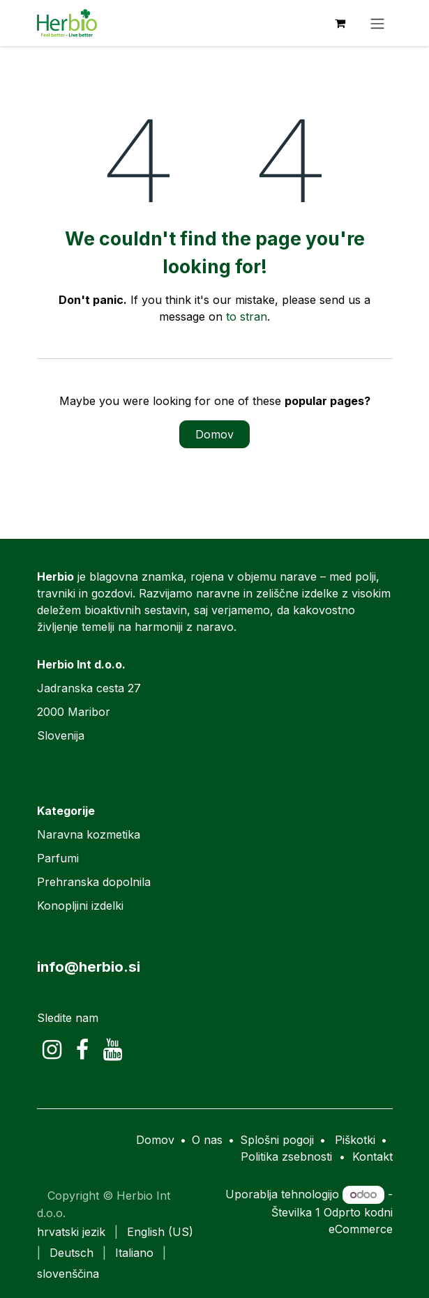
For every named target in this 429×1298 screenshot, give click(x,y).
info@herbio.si (88, 966)
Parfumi (58, 858)
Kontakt (372, 1156)
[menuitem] (71, 1231)
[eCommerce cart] (340, 23)
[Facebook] (82, 1049)
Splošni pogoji (277, 1140)
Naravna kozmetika (88, 834)
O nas (207, 1140)
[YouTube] (113, 1049)
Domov (214, 434)
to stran (246, 316)
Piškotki (355, 1140)
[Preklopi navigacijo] (377, 23)
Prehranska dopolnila (94, 882)
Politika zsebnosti (286, 1156)
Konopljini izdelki (80, 906)
